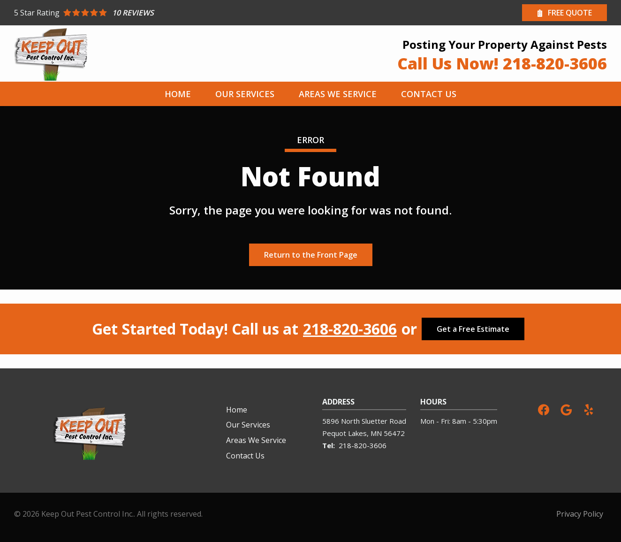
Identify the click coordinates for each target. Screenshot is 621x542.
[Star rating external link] (162, 13)
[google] (566, 409)
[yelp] (588, 409)
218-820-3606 (350, 329)
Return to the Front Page (310, 255)
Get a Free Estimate (473, 329)
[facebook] (543, 409)
